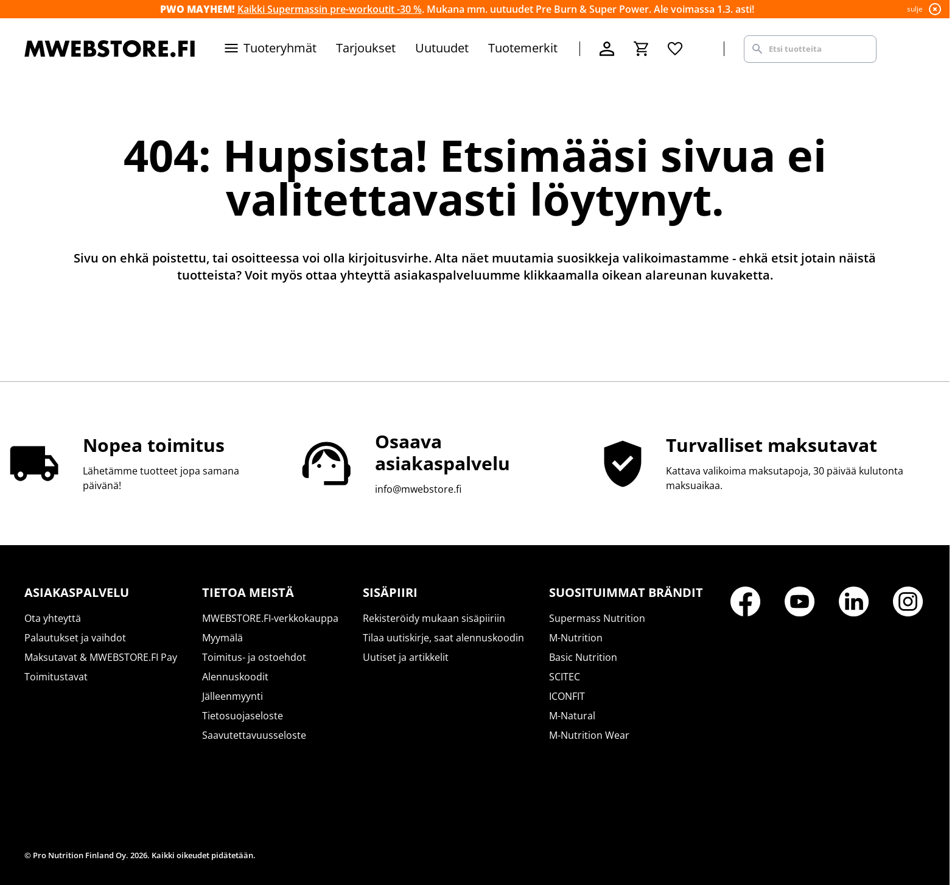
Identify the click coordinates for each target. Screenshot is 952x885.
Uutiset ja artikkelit (406, 657)
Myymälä (222, 637)
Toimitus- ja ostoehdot (254, 657)
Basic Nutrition (583, 657)
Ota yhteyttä (52, 618)
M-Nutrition (576, 637)
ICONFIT (567, 696)
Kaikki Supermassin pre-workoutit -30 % (329, 9)
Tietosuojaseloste (242, 715)
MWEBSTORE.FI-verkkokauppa (270, 618)
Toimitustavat (56, 676)
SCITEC (564, 676)
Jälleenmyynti (232, 696)
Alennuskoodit (235, 676)
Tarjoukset (366, 48)
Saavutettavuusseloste (254, 735)
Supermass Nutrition (597, 618)
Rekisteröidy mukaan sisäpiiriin (434, 618)
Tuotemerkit (523, 48)
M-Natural (572, 715)
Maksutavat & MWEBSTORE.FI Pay (100, 657)
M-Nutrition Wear (589, 735)
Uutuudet (442, 48)
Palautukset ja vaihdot (75, 637)
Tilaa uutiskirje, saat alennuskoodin (443, 637)
